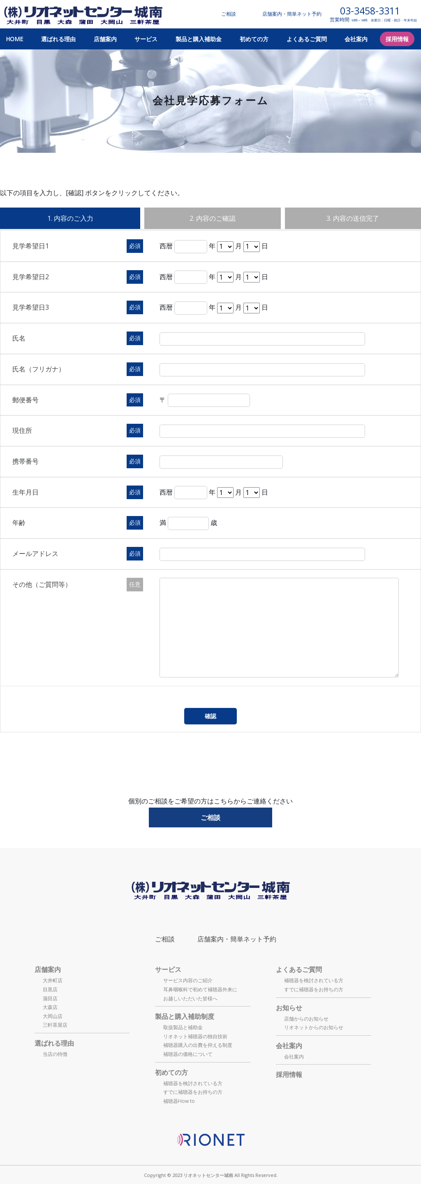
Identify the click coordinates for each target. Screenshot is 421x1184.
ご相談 (228, 13)
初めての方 (254, 39)
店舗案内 (105, 39)
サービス (145, 39)
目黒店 (50, 989)
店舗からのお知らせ (306, 1018)
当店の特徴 (55, 1054)
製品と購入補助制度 (184, 1016)
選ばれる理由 (58, 39)
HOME (14, 39)
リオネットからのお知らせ (313, 1027)
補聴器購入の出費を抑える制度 (197, 1045)
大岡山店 (52, 1016)
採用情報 (397, 39)
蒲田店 (50, 998)
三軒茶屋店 (55, 1024)
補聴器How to (179, 1101)
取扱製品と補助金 (183, 1027)
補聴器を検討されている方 (192, 1083)
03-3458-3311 (370, 11)
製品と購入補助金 (199, 39)
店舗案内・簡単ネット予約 (292, 13)
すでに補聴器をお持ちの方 (192, 1091)
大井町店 (52, 980)
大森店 (50, 1007)
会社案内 (356, 39)
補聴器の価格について (188, 1054)
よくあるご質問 (307, 39)
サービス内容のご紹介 (188, 980)
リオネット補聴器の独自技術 (195, 1036)
